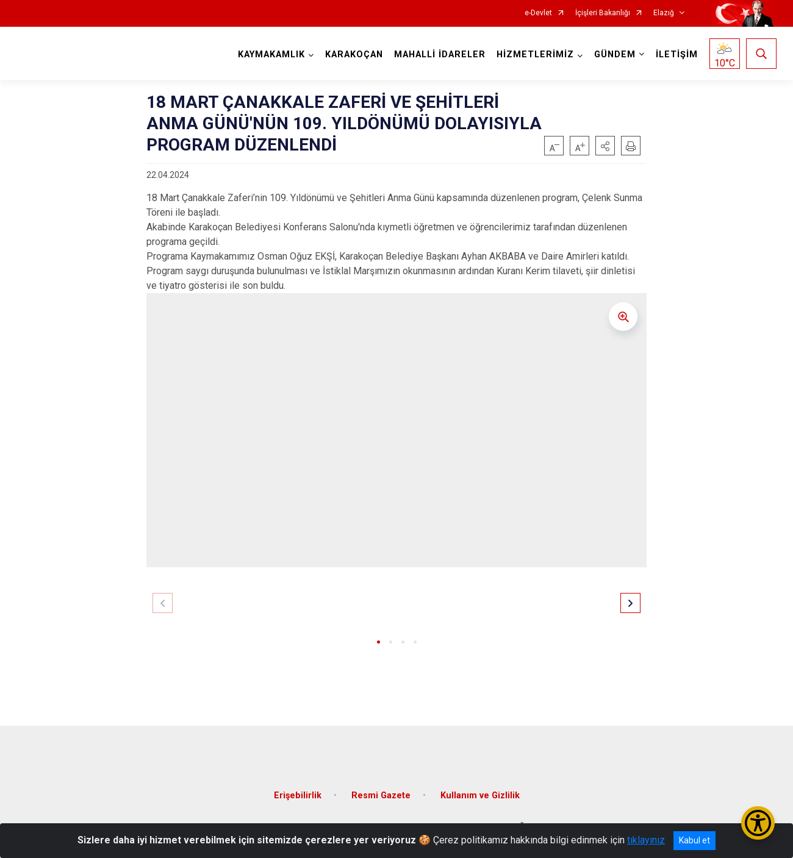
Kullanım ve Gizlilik (480, 794)
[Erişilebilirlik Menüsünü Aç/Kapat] (758, 823)
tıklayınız (646, 840)
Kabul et (694, 840)
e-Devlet (538, 13)
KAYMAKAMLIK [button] (271, 54)
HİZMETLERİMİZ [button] (535, 54)
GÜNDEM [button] (615, 54)
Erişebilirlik (297, 794)
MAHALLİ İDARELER (440, 54)
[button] (605, 145)
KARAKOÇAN (354, 54)
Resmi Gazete (381, 794)
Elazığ (663, 13)
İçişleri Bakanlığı (602, 13)
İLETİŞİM (677, 54)
